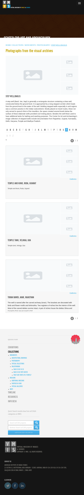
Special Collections (18, 363)
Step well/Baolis (59, 45)
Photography (43, 45)
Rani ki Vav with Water (21, 372)
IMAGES (21, 470)
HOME (8, 45)
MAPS (11, 389)
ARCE (30, 470)
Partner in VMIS (17, 383)
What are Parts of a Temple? (22, 375)
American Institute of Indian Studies (15, 465)
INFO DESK (12, 401)
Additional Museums (18, 381)
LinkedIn (22, 485)
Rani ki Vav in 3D (19, 369)
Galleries (73, 179)
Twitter (7, 485)
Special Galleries (17, 386)
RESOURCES (13, 396)
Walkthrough (16, 366)
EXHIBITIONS (13, 347)
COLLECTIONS (18, 45)
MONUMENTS (30, 45)
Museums (12, 378)
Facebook (15, 485)
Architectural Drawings (19, 358)
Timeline (12, 392)
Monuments (13, 355)
